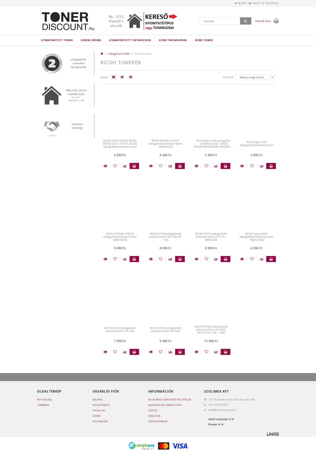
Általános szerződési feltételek (169, 399)
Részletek (105, 166)
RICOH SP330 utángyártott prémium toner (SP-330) (165, 329)
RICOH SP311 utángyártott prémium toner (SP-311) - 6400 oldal (211, 236)
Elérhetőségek (158, 421)
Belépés (231, 3)
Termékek (43, 404)
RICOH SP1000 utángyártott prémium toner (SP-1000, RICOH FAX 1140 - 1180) (211, 329)
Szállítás (154, 415)
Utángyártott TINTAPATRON (130, 40)
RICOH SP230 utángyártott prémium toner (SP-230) (120, 329)
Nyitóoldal (44, 399)
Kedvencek (269, 3)
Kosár (97, 415)
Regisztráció (101, 404)
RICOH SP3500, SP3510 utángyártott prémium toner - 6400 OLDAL (120, 236)
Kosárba (134, 166)
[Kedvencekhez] (115, 166)
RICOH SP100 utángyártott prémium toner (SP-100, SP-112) (165, 236)
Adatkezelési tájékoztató (165, 404)
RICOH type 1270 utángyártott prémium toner (256, 143)
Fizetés (152, 410)
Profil (250, 3)
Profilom (99, 410)
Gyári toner (204, 40)
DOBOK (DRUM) (91, 40)
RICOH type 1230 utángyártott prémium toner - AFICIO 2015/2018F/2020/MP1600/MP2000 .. (214, 145)
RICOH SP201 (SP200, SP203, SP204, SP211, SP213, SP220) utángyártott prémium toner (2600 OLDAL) (120, 145)
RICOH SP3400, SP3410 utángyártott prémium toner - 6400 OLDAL (165, 143)
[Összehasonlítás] (125, 166)
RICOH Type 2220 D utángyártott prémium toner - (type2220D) (256, 236)
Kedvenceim (100, 421)
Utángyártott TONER (57, 40)
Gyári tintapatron (173, 40)
